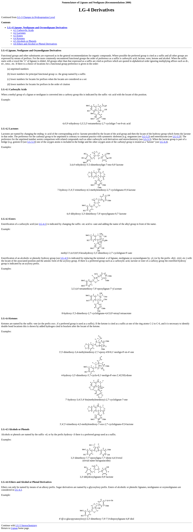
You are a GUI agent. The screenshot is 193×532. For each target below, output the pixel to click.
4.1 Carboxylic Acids (23, 30)
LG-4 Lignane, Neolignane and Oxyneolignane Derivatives (37, 27)
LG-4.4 (163, 142)
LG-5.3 (145, 136)
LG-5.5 (176, 136)
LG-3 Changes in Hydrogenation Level (36, 17)
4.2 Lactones (19, 33)
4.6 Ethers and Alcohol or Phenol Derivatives (35, 44)
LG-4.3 (18, 490)
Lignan (14, 528)
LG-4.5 (64, 258)
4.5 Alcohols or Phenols (24, 41)
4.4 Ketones (19, 38)
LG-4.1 (42, 224)
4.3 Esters (18, 35)
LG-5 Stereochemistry (26, 525)
